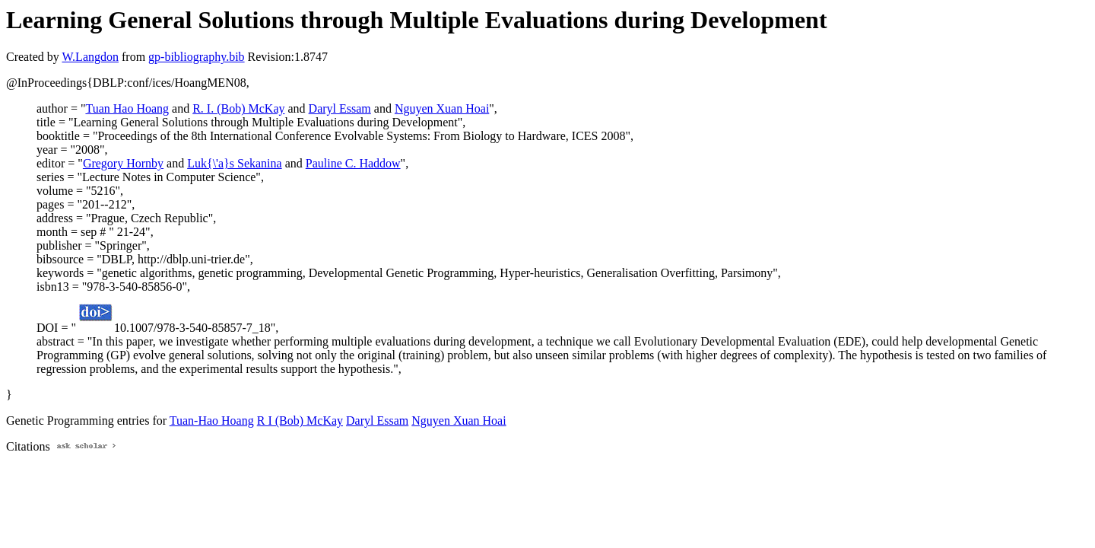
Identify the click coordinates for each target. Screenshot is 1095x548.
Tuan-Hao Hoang (212, 420)
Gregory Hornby (123, 163)
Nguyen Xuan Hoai (442, 108)
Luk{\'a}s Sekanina (234, 163)
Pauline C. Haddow (353, 163)
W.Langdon (90, 56)
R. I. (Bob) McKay (238, 108)
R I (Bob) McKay (300, 420)
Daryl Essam (340, 108)
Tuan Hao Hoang (127, 108)
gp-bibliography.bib (196, 56)
